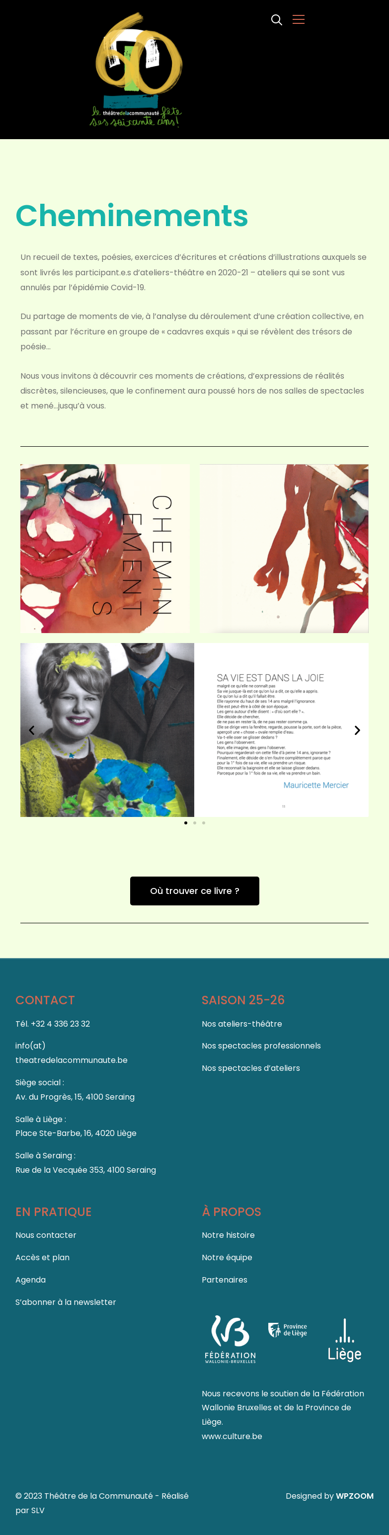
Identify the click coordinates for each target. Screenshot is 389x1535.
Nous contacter (46, 1235)
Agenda (30, 1279)
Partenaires (224, 1279)
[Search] (277, 19)
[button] (31, 730)
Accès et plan (42, 1257)
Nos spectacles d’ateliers (251, 1068)
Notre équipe (227, 1257)
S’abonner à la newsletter (65, 1301)
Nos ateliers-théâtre (242, 1023)
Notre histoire (228, 1235)
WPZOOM (355, 1496)
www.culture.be (232, 1436)
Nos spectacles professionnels (261, 1045)
